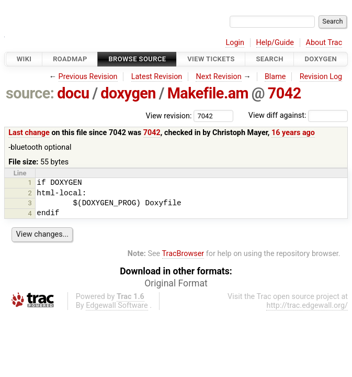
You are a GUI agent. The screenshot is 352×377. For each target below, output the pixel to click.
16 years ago (293, 132)
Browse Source (137, 59)
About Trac (324, 42)
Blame (275, 76)
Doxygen (320, 59)
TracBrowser (183, 253)
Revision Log (321, 76)
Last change (29, 132)
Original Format (176, 283)
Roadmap (70, 59)
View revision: (169, 115)
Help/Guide (275, 42)
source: (30, 93)
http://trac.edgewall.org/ (307, 305)
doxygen (128, 93)
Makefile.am (207, 93)
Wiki (24, 59)
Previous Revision (88, 76)
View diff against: (298, 115)
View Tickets (210, 59)
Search (269, 59)
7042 (284, 93)
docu (73, 93)
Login (234, 42)
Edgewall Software (117, 305)
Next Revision (218, 76)
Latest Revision (157, 76)
